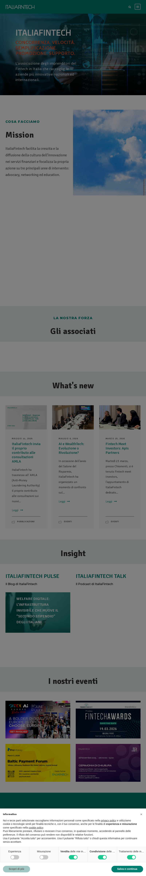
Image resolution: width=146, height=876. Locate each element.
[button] (141, 814)
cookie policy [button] (36, 827)
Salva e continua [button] (127, 868)
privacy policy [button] (108, 820)
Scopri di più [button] (16, 868)
